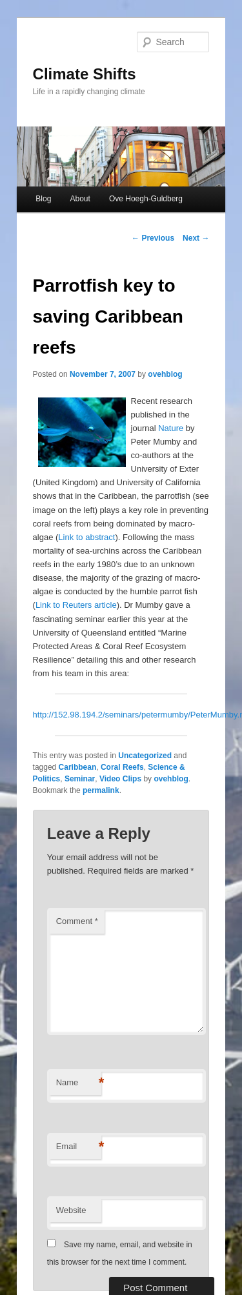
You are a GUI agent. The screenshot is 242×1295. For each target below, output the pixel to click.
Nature (170, 428)
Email (78, 1147)
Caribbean (78, 767)
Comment (77, 921)
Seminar (80, 778)
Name (78, 1083)
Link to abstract (86, 537)
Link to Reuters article (76, 605)
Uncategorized (145, 755)
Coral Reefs (122, 767)
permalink (101, 790)
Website (71, 1210)
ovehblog (165, 374)
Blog (43, 198)
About (80, 198)
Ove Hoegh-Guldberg (146, 198)
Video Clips (120, 778)
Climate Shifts (84, 74)
